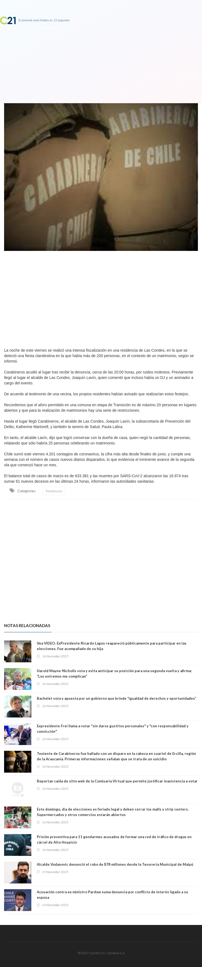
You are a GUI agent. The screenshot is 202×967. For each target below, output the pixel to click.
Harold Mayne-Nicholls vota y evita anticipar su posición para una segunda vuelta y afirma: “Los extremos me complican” (114, 673)
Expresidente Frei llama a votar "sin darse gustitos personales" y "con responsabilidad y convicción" (112, 729)
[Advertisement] (101, 298)
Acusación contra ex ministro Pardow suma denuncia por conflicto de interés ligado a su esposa (112, 895)
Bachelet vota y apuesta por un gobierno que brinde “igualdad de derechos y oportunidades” (116, 698)
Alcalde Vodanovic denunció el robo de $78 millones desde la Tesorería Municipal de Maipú (115, 864)
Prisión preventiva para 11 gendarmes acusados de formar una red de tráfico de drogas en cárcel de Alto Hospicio (114, 839)
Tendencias (54, 491)
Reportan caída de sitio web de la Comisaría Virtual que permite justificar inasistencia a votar (117, 781)
